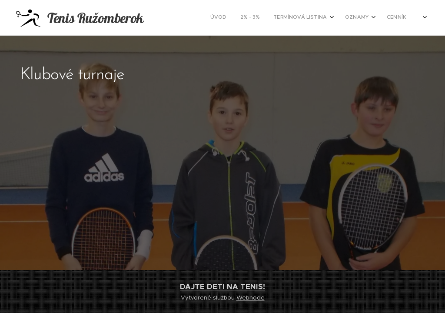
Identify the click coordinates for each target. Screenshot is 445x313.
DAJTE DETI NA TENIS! (222, 286)
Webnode (250, 297)
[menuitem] (354, 18)
